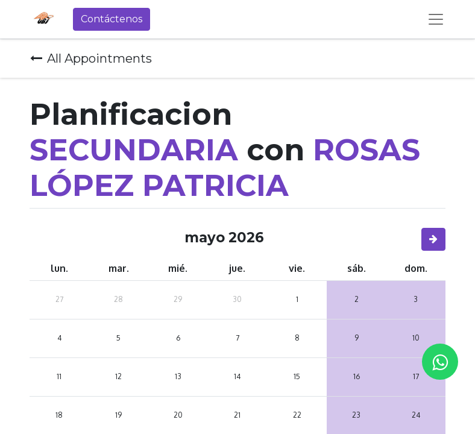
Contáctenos (111, 19)
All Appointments (91, 58)
